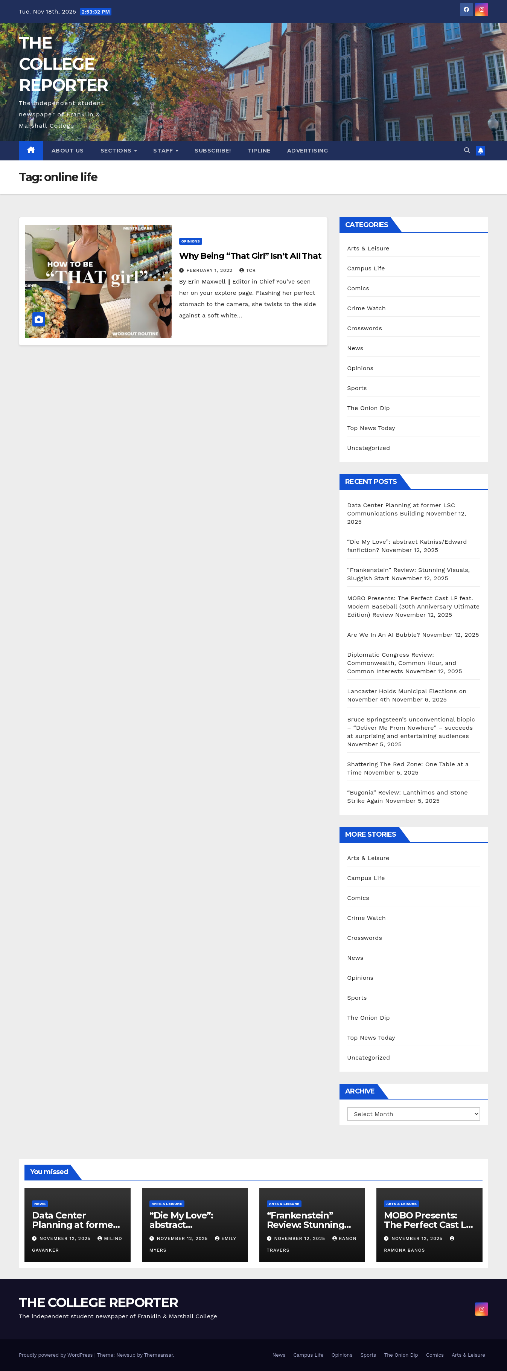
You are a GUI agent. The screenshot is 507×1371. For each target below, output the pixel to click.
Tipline (259, 150)
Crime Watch (366, 308)
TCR (247, 270)
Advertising (307, 150)
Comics (358, 288)
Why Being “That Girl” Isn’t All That (250, 256)
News (355, 348)
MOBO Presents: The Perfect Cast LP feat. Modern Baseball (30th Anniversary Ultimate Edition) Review (413, 606)
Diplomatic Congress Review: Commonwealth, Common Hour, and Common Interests (401, 663)
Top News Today (371, 428)
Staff (164, 150)
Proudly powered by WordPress (56, 1355)
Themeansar (158, 1355)
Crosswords (364, 328)
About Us (68, 150)
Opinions (190, 241)
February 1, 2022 (210, 270)
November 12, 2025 (66, 1238)
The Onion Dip (368, 408)
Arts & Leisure (368, 248)
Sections (117, 150)
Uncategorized (368, 447)
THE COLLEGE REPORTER (63, 64)
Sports (357, 388)
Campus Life (366, 268)
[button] (467, 150)
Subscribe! (213, 150)
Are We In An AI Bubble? (383, 634)
